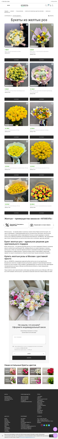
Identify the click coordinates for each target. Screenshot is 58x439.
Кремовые (6, 424)
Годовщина (39, 400)
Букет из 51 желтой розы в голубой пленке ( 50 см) (16, 168)
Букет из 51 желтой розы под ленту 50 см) (39, 168)
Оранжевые (7, 427)
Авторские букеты (8, 399)
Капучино (6, 421)
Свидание (39, 407)
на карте (39, 422)
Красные (6, 423)
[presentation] (3, 225)
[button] (20, 44)
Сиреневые (6, 431)
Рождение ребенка (41, 405)
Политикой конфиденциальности (27, 437)
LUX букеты (7, 400)
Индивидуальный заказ (26, 401)
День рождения (40, 401)
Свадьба (39, 406)
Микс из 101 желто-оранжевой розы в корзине (41, 205)
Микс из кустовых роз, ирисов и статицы (39, 130)
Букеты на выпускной (42, 399)
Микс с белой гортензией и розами (13, 51)
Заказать (29, 357)
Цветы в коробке (24, 396)
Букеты (6, 394)
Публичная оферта (25, 424)
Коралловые (7, 422)
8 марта (39, 397)
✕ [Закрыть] (2, 436)
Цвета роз (6, 416)
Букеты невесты (24, 399)
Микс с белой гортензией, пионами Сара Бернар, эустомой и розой (41, 91)
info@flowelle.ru (44, 419)
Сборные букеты (8, 397)
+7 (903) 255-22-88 (42, 418)
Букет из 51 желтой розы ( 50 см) (12, 205)
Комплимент (40, 404)
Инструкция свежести (26, 422)
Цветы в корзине (24, 397)
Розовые (6, 430)
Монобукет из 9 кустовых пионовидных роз (15, 90)
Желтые (6, 419)
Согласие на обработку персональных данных (26, 428)
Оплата (22, 419)
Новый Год (39, 411)
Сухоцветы (23, 400)
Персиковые (7, 428)
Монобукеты (7, 396)
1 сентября (39, 396)
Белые (5, 418)
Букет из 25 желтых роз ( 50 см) (12, 130)
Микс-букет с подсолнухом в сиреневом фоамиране (39, 52)
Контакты (23, 423)
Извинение (39, 402)
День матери (40, 410)
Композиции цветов (25, 394)
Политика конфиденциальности (28, 426)
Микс (5, 426)
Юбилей (39, 409)
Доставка (23, 418)
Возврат (23, 421)
